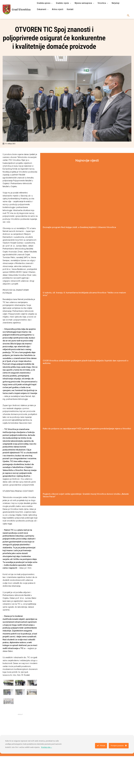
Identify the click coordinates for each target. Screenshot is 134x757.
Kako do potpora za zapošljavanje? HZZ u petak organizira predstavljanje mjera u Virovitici (87, 428)
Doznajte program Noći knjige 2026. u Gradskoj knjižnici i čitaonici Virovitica (79, 227)
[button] (128, 16)
